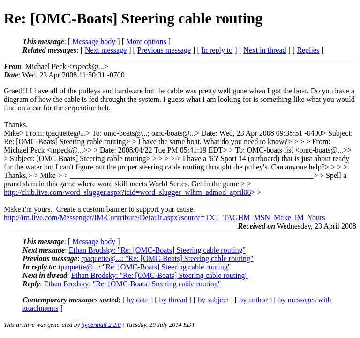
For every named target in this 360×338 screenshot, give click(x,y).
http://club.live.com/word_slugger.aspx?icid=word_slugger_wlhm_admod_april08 (127, 192)
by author (253, 300)
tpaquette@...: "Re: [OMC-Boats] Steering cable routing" (167, 258)
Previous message (164, 50)
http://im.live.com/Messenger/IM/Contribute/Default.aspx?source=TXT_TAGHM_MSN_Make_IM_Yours (164, 218)
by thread (173, 300)
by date (138, 300)
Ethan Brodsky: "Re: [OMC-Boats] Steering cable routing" (157, 250)
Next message (106, 50)
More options (146, 42)
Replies (308, 50)
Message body (93, 42)
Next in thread (264, 50)
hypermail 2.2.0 (101, 324)
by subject (213, 300)
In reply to (217, 50)
